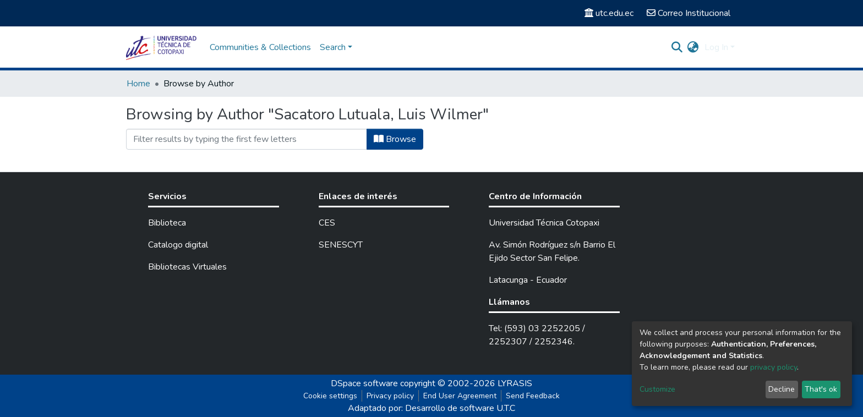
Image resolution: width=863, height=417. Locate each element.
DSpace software (364, 383)
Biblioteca (167, 223)
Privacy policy (390, 396)
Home (138, 84)
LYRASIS (515, 383)
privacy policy (773, 367)
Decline (781, 389)
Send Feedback (533, 396)
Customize (657, 389)
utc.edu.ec (609, 13)
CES (327, 223)
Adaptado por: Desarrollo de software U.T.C (431, 408)
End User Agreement (459, 396)
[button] (693, 47)
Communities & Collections (260, 47)
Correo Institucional (688, 13)
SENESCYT (341, 245)
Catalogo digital (178, 245)
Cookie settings (330, 396)
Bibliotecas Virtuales (187, 267)
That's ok (821, 389)
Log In (716, 47)
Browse (395, 139)
